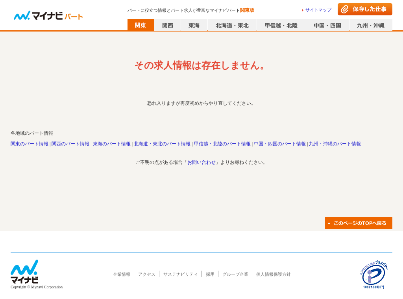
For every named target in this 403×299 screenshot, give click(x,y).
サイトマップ (318, 9)
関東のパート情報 (29, 144)
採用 (210, 274)
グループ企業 (235, 274)
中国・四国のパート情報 (280, 144)
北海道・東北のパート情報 (162, 144)
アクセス (146, 274)
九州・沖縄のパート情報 (335, 144)
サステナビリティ (180, 274)
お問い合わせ (201, 162)
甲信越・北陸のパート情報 (222, 144)
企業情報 (121, 274)
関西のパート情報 (70, 144)
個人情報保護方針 (273, 274)
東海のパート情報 (112, 144)
